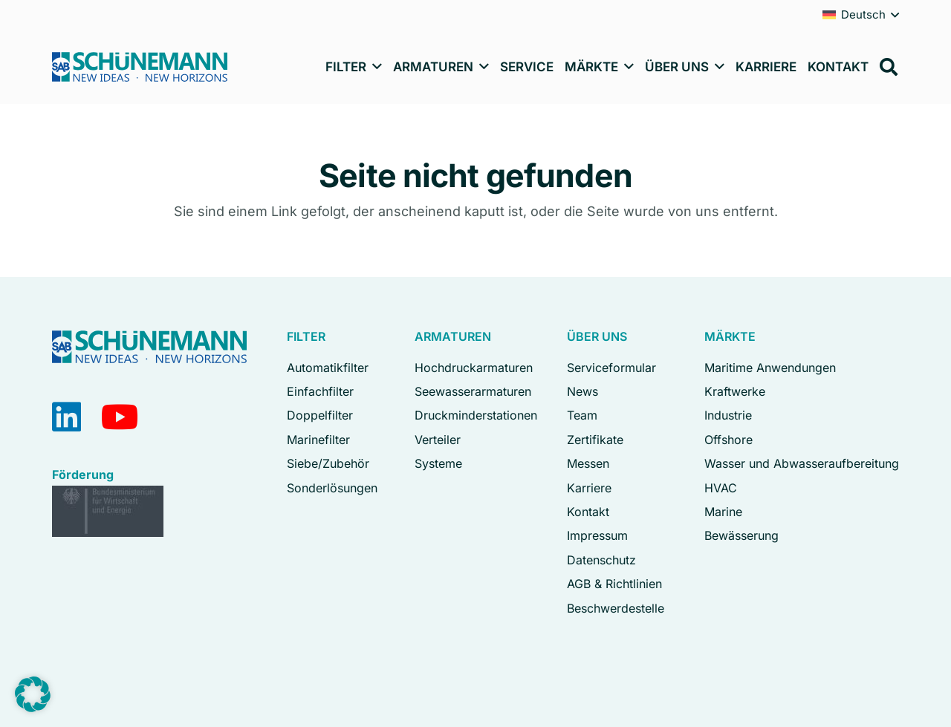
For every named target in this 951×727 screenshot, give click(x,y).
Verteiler (438, 439)
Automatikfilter (328, 367)
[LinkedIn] (66, 417)
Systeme (438, 463)
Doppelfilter (320, 415)
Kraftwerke (734, 391)
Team (582, 415)
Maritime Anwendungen (770, 367)
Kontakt (588, 511)
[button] (374, 66)
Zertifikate (595, 439)
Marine (723, 511)
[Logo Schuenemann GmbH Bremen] (139, 67)
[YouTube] (120, 417)
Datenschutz (601, 559)
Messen (588, 463)
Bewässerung (741, 535)
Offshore (728, 439)
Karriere (589, 487)
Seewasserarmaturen (473, 391)
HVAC (720, 487)
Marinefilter (318, 439)
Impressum (597, 535)
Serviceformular (611, 367)
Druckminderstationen (476, 415)
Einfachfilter (320, 391)
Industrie (728, 415)
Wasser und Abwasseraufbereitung (801, 463)
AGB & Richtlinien (614, 583)
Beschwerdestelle (615, 608)
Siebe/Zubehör (328, 463)
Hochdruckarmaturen (474, 367)
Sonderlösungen (332, 487)
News (582, 391)
